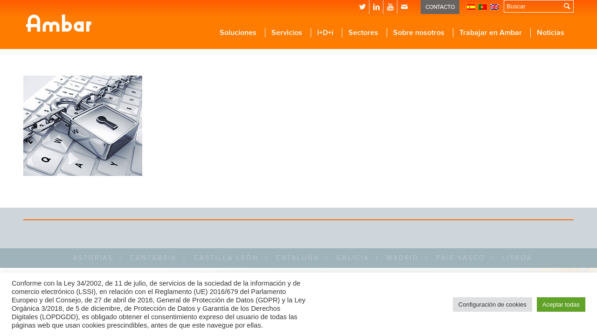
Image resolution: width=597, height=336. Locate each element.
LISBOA (517, 258)
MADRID (403, 258)
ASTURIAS (93, 258)
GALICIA (352, 258)
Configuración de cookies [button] (492, 304)
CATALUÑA (297, 258)
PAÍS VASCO (461, 258)
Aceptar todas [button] (561, 304)
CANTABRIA (153, 258)
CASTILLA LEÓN (226, 258)
